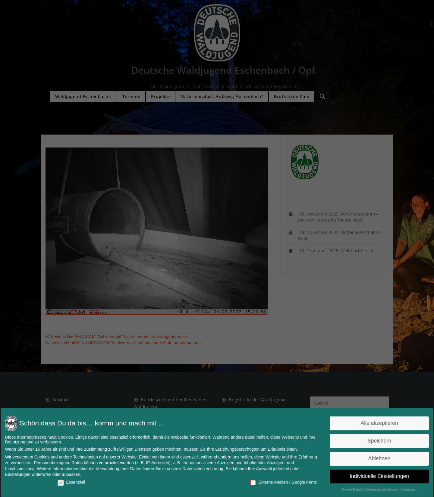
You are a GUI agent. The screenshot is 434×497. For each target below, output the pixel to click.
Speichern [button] (374, 441)
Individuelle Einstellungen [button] (374, 475)
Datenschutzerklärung (203, 468)
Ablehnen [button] (374, 458)
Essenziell (75, 481)
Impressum (402, 488)
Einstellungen (23, 474)
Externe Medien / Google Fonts (281, 481)
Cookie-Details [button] (348, 488)
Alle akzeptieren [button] (374, 424)
